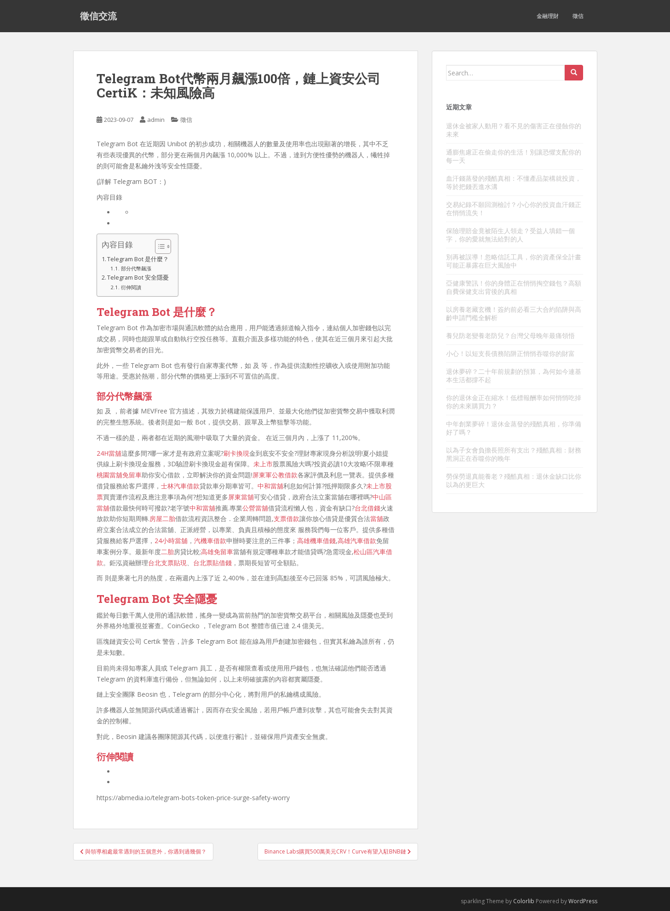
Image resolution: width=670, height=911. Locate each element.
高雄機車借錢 (316, 540)
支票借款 (286, 518)
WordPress (582, 901)
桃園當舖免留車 (119, 474)
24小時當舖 (171, 540)
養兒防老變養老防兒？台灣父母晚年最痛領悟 (510, 335)
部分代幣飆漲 (136, 268)
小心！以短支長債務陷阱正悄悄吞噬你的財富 (510, 353)
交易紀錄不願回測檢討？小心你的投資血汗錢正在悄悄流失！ (513, 208)
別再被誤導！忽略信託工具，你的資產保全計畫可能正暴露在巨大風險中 (513, 260)
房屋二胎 (162, 518)
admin (156, 119)
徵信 (578, 16)
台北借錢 (367, 508)
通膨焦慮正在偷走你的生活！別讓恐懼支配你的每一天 (513, 156)
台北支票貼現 (167, 562)
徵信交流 (98, 16)
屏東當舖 (241, 497)
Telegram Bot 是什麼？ (138, 259)
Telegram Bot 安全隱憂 (138, 277)
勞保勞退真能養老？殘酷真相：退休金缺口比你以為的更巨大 (513, 480)
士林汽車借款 (180, 485)
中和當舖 (270, 485)
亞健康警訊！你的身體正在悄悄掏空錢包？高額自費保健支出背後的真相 (513, 287)
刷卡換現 (236, 453)
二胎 (167, 551)
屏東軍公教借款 (275, 474)
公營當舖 (255, 508)
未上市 (263, 463)
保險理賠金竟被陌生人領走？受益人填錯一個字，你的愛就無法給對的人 (510, 234)
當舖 (376, 518)
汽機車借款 (210, 540)
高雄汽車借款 (357, 540)
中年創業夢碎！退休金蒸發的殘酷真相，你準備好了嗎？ (513, 427)
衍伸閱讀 (131, 287)
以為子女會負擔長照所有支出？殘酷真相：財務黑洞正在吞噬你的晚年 (513, 454)
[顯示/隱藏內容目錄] (158, 246)
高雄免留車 (217, 551)
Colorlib (523, 901)
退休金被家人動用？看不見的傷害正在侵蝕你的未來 (513, 129)
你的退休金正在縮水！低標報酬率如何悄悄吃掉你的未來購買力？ (513, 401)
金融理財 (548, 16)
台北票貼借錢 (212, 562)
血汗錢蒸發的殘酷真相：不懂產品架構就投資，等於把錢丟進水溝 (513, 182)
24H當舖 (109, 453)
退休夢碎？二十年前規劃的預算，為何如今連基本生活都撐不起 (513, 375)
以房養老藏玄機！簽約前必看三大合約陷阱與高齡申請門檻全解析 (513, 313)
